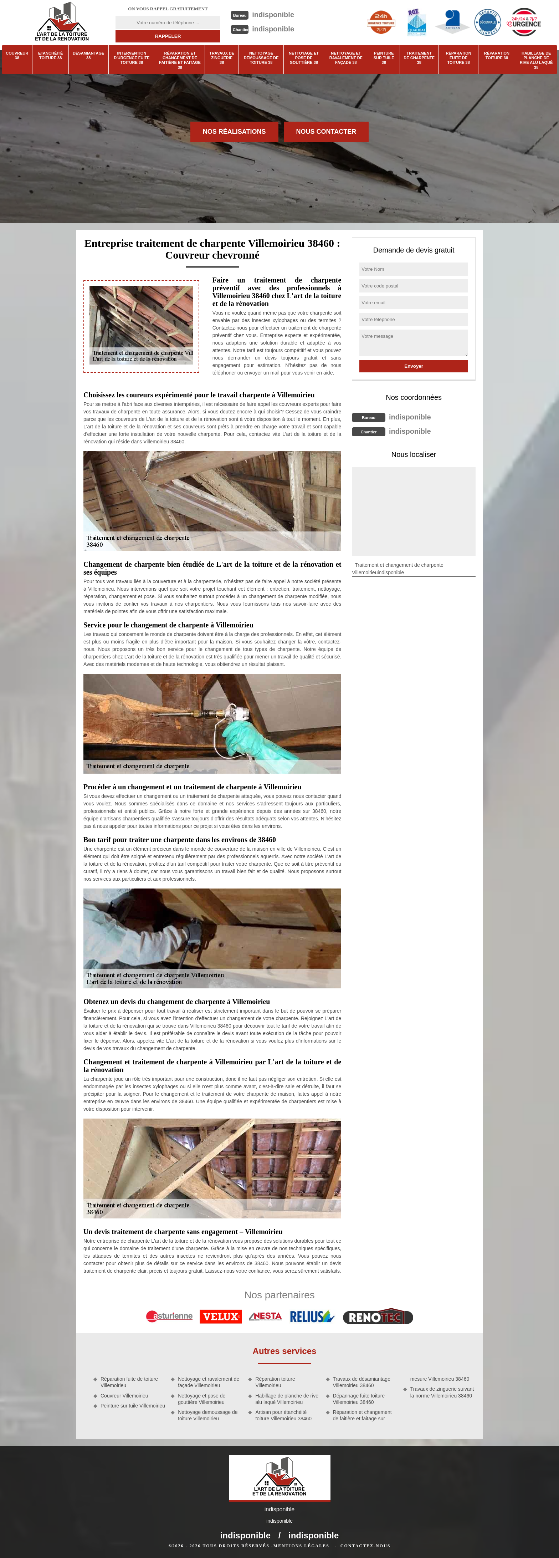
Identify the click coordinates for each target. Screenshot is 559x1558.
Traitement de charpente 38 (419, 58)
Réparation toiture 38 (496, 55)
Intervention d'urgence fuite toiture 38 (131, 58)
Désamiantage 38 (88, 55)
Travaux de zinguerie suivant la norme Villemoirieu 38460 (442, 1392)
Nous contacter (326, 131)
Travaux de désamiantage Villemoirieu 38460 (361, 1382)
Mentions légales (301, 1545)
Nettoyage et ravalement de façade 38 (346, 58)
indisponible (273, 15)
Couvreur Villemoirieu (124, 1396)
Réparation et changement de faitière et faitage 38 (180, 60)
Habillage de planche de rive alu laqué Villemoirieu (286, 1399)
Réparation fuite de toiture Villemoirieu (129, 1382)
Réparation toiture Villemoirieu (275, 1382)
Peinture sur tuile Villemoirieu (133, 1406)
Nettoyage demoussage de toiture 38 (261, 58)
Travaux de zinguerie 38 (221, 58)
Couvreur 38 (17, 55)
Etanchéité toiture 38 (50, 55)
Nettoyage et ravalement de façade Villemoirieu (208, 1382)
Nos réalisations (234, 131)
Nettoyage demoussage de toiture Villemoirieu (207, 1415)
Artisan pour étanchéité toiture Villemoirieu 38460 (283, 1415)
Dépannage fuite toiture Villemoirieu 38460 (359, 1399)
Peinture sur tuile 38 (384, 58)
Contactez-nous (365, 1545)
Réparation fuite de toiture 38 (458, 58)
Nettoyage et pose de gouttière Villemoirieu (201, 1399)
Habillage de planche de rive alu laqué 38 (536, 60)
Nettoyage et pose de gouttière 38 (304, 58)
